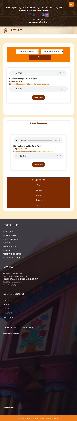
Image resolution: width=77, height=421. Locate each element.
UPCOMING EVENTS (10, 239)
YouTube (7, 304)
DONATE (6, 243)
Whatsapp (8, 313)
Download (38, 97)
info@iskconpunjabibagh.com (12, 282)
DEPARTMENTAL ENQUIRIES (13, 258)
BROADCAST (8, 232)
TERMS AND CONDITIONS (12, 254)
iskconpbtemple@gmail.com (38, 22)
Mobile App (8, 317)
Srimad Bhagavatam (18, 84)
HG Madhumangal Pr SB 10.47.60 (23, 79)
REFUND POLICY (9, 250)
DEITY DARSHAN (9, 235)
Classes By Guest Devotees (38, 84)
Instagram (8, 309)
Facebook (8, 300)
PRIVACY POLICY (9, 246)
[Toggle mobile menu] (71, 4)
